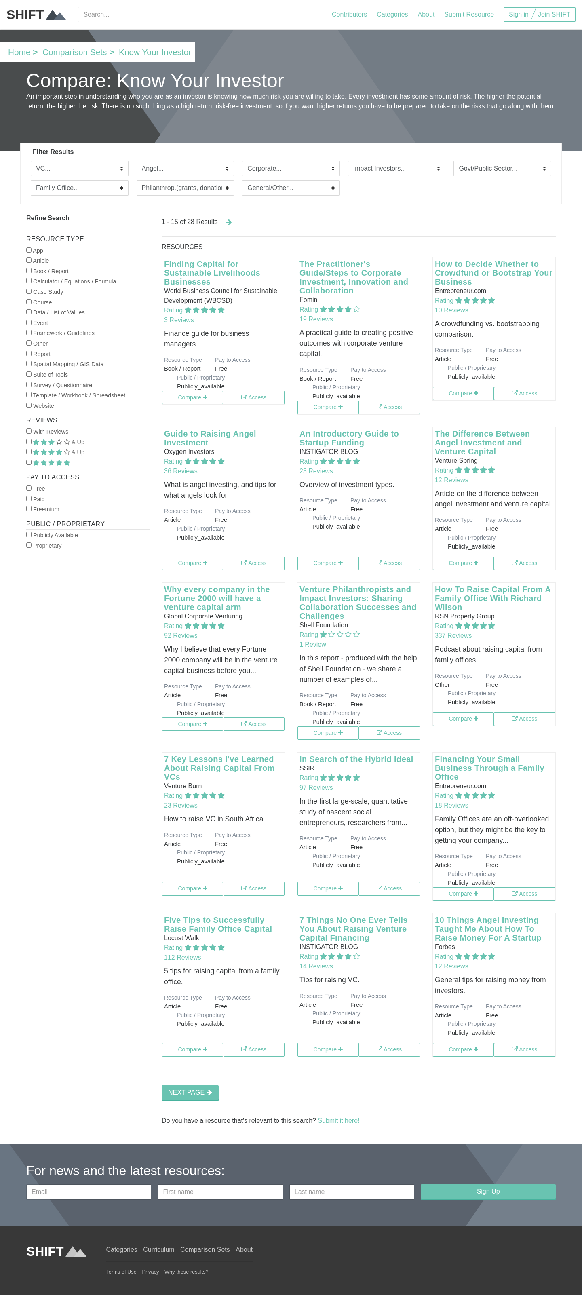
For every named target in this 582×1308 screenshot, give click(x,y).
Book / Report (47, 271)
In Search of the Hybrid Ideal (356, 759)
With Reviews (47, 431)
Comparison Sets (74, 52)
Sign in (519, 14)
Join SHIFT (554, 14)
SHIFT (36, 14)
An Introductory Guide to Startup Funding (349, 438)
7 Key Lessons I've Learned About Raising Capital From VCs (219, 768)
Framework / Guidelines (60, 333)
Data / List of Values (55, 312)
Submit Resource (469, 14)
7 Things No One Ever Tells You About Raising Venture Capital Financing (353, 929)
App (34, 250)
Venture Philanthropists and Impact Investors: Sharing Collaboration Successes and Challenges (358, 602)
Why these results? (186, 1272)
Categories (392, 14)
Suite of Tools (47, 374)
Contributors (349, 14)
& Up (55, 442)
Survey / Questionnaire (59, 385)
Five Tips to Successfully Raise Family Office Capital (218, 924)
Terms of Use (121, 1272)
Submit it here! (338, 1120)
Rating (174, 310)
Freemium (42, 509)
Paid (35, 499)
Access (253, 397)
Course (39, 302)
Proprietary (43, 545)
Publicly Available (52, 535)
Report (38, 354)
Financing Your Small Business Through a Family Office (489, 768)
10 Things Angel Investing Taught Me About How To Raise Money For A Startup (488, 929)
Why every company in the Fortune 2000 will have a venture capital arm (217, 598)
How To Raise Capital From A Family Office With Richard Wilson (493, 598)
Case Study (44, 292)
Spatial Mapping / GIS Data (64, 364)
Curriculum (158, 1249)
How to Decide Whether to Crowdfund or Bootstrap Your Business (493, 272)
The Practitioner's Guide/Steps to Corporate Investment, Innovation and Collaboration (353, 277)
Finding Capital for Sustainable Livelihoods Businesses (212, 272)
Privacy (150, 1272)
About (426, 14)
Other (37, 343)
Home (19, 52)
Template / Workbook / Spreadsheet (75, 395)
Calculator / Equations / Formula (71, 281)
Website (40, 406)
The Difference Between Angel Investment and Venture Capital (482, 442)
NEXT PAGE (190, 1092)
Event (37, 323)
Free (35, 488)
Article (37, 260)
